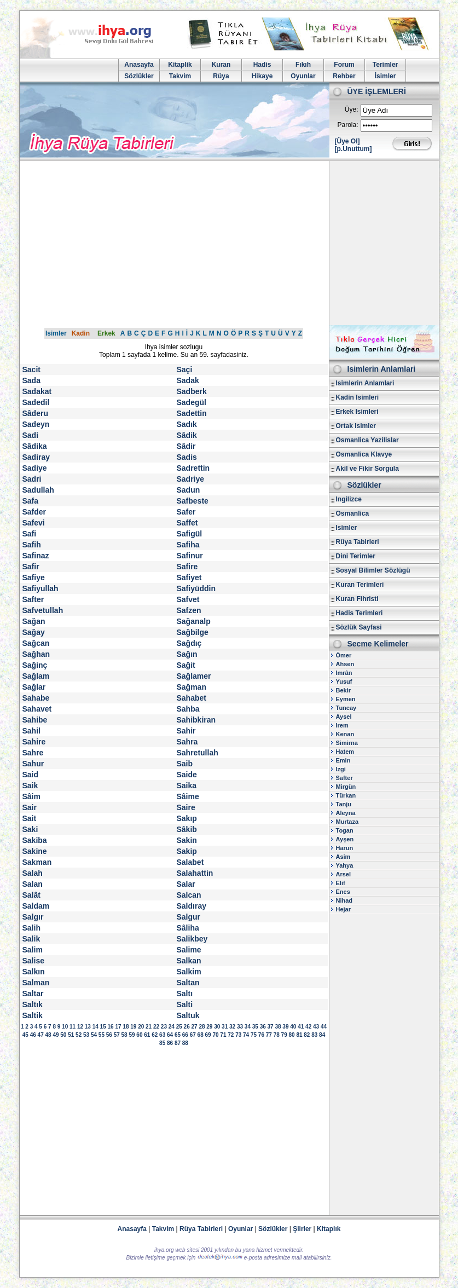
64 (170, 1035)
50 (63, 1035)
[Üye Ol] (347, 141)
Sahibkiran (196, 719)
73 (238, 1035)
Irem (342, 725)
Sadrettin (193, 468)
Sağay (33, 632)
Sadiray (36, 457)
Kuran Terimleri (360, 584)
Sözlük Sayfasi (359, 627)
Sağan (33, 621)
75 (254, 1035)
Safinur (190, 555)
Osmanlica (352, 513)
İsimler (385, 76)
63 (162, 1035)
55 (101, 1035)
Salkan (189, 960)
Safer (186, 511)
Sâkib (187, 829)
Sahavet (37, 708)
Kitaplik (180, 64)
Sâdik (187, 435)
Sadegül (191, 402)
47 (41, 1035)
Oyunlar (303, 76)
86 (170, 1043)
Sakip (187, 851)
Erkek (106, 333)
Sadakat (37, 391)
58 (124, 1035)
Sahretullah (197, 752)
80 (291, 1035)
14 (95, 1027)
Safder (34, 511)
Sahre (33, 752)
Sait (29, 818)
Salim (32, 949)
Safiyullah (40, 588)
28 (202, 1027)
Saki (30, 829)
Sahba (188, 708)
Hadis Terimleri (359, 613)
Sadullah (38, 490)
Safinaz (35, 555)
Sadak (188, 380)
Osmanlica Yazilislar (367, 440)
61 (147, 1035)
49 (56, 1035)
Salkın (33, 971)
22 (156, 1027)
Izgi (341, 769)
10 (65, 1027)
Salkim (189, 971)
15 (103, 1027)
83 (314, 1035)
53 (86, 1035)
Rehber (344, 76)
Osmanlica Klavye (364, 454)
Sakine (34, 851)
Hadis (262, 64)
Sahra (187, 741)
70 (215, 1035)
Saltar (33, 993)
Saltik (32, 1015)
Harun (344, 848)
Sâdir (186, 446)
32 (232, 1027)
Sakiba (34, 840)
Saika (187, 785)
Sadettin (192, 413)
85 (162, 1043)
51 (71, 1035)
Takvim (180, 76)
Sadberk (192, 391)
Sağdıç (189, 643)
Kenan (345, 734)
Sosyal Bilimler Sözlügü (373, 570)
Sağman (191, 687)
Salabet (190, 862)
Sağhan (36, 654)
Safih (31, 544)
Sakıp (187, 818)
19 (133, 1027)
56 (109, 1035)
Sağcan (36, 643)
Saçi (185, 369)
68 (201, 1035)
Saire (186, 807)
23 (164, 1027)
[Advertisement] (229, 243)
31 (225, 1027)
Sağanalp (194, 621)
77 (269, 1035)
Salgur (189, 916)
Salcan (189, 895)
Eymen (346, 699)
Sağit (186, 665)
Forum (344, 64)
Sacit (31, 369)
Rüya (221, 76)
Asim (343, 856)
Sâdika (34, 446)
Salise (33, 960)
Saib (185, 763)
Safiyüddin (196, 588)
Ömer (344, 655)
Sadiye (34, 468)
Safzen (189, 610)
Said (30, 774)
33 (240, 1027)
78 (277, 1035)
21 (149, 1027)
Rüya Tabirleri (357, 542)
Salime (189, 949)
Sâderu (35, 413)
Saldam (36, 906)
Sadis (187, 457)
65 (178, 1035)
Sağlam (36, 676)
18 (126, 1027)
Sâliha (188, 927)
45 (25, 1035)
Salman (36, 982)
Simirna (347, 743)
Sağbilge (192, 632)
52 (79, 1035)
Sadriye (191, 479)
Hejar (343, 909)
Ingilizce (349, 499)
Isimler (56, 333)
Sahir (186, 730)
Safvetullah (42, 610)
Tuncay (346, 707)
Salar (186, 884)
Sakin (187, 840)
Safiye (33, 577)
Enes (343, 891)
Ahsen (345, 664)
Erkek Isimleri (357, 411)
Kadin (81, 333)
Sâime (188, 796)
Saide (187, 774)
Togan (344, 830)
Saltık (32, 1004)
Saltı (185, 993)
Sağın (187, 654)
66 (185, 1035)
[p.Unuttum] (353, 149)
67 (193, 1035)
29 (209, 1027)
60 (139, 1035)
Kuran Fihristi (357, 599)
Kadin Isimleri (357, 397)
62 (155, 1035)
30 (217, 1027)
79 (284, 1035)
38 (278, 1027)
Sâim (31, 796)
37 (271, 1027)
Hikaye (262, 76)
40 (293, 1027)
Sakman (37, 862)
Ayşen (345, 839)
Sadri (32, 479)
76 (261, 1035)
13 (88, 1027)
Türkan (346, 795)
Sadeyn (36, 424)
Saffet (187, 522)
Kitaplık (328, 1229)
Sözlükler (138, 76)
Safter (33, 599)
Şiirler (302, 1229)
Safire (187, 566)
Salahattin (195, 873)
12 (80, 1027)
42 (308, 1027)
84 (322, 1035)
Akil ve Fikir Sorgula (367, 468)
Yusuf (344, 681)
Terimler (385, 64)
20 (141, 1027)
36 (263, 1027)
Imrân (344, 672)
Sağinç (35, 665)
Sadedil (36, 402)
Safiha (188, 544)
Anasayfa (138, 64)
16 (111, 1027)
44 (324, 1027)
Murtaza (347, 821)
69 (208, 1035)
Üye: (351, 109)
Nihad (344, 900)
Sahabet (191, 698)
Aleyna (346, 813)
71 (223, 1035)
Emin (343, 760)
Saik (30, 785)
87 (178, 1043)
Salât (31, 895)
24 (172, 1027)
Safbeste (192, 500)
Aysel (344, 716)
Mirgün (346, 786)
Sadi (30, 435)
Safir (30, 566)
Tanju (344, 804)
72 (231, 1035)
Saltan (188, 982)
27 (194, 1027)
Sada (31, 380)
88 (185, 1043)
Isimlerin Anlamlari (365, 383)
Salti (185, 1004)
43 (316, 1027)
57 (117, 1035)
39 (285, 1027)
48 (48, 1035)
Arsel (343, 874)
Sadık (187, 424)
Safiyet (189, 577)
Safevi (33, 522)
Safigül (189, 533)
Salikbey (192, 938)
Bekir (343, 690)
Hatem (345, 751)
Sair (29, 807)
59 (132, 1035)
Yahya (344, 865)
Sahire (34, 741)
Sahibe (35, 719)
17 (118, 1027)
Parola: (347, 125)
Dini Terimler (355, 556)
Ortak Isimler (356, 426)
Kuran (221, 64)
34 (248, 1027)
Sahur (33, 763)
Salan (32, 884)
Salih (31, 927)
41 (301, 1027)
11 (72, 1027)
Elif (340, 883)
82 (307, 1035)
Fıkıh (303, 64)
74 (246, 1035)
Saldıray (191, 906)
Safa (30, 500)
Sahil (31, 730)
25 (179, 1027)
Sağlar (34, 687)
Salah (32, 873)
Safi (29, 533)
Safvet (188, 599)
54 (94, 1035)
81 (299, 1035)
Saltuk (188, 1015)
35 (255, 1027)
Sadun (188, 490)
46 (33, 1035)
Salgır (33, 916)
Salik (31, 938)
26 (187, 1027)
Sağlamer (194, 676)
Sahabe (36, 698)
